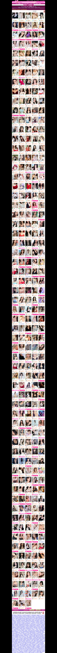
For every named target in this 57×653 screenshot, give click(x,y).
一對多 (30, 189)
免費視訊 (17, 28)
